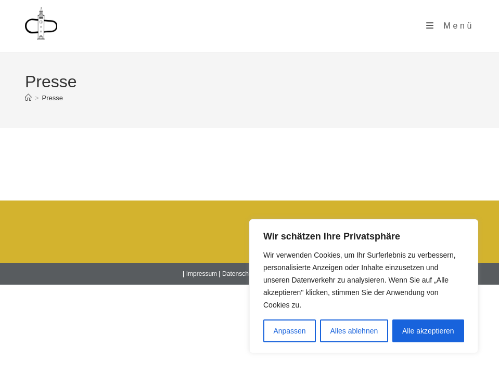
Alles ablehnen (354, 331)
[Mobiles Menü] (450, 25)
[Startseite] (28, 98)
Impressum (201, 273)
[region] (363, 286)
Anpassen (289, 331)
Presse (52, 98)
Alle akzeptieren (428, 331)
